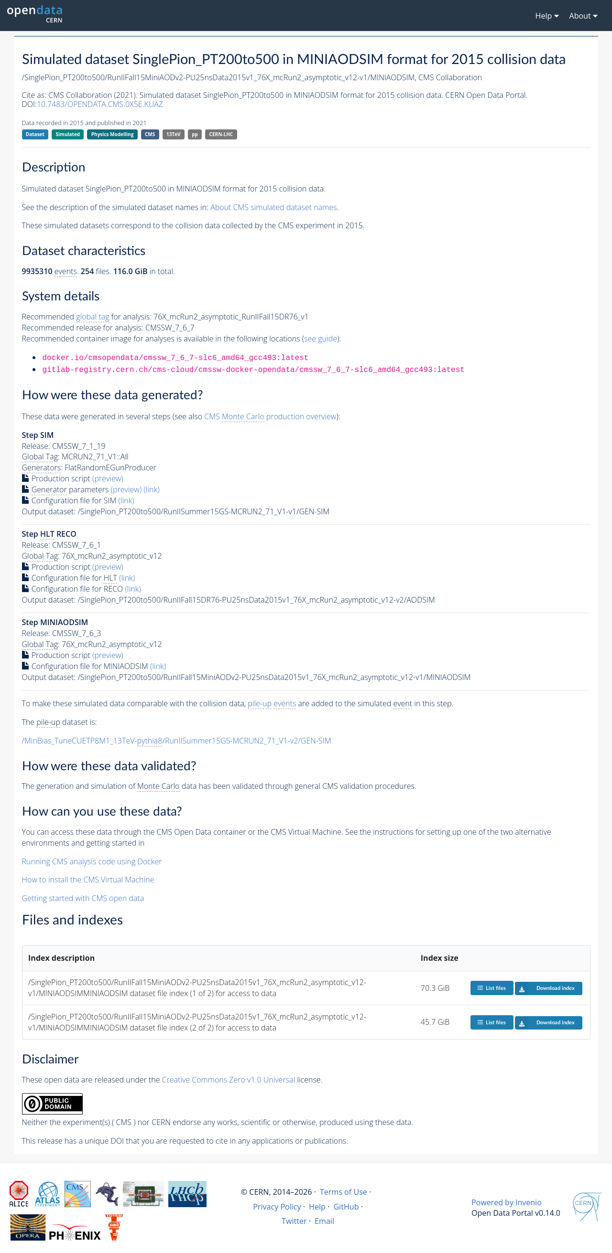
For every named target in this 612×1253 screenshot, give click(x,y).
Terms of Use (343, 1192)
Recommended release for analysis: (82, 327)
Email (324, 1221)
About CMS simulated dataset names (273, 207)
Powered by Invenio (506, 1202)
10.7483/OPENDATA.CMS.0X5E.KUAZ (100, 104)
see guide (320, 338)
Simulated (68, 134)
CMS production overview (270, 416)
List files (491, 988)
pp (195, 134)
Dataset (35, 134)
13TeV (173, 134)
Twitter (294, 1221)
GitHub (346, 1206)
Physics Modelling (112, 134)
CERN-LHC (221, 134)
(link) (151, 489)
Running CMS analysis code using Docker (92, 861)
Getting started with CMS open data (83, 898)
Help (317, 1206)
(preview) (107, 478)
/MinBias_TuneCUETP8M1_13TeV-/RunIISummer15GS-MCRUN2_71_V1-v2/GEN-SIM (176, 740)
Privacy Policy (277, 1206)
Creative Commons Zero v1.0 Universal (228, 1079)
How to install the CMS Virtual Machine (88, 879)
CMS (150, 134)
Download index (545, 988)
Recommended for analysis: (87, 316)
